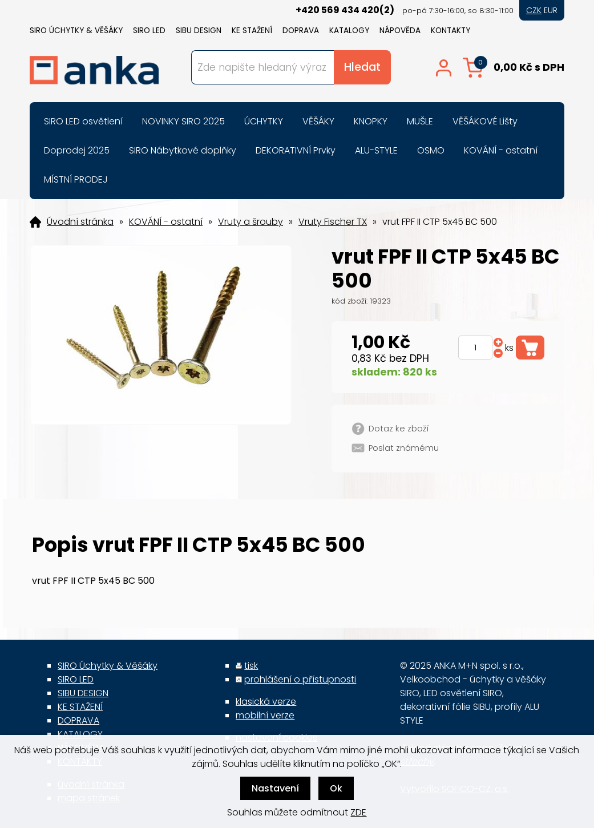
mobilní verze (265, 715)
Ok (336, 788)
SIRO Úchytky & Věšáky (76, 30)
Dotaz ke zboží (399, 428)
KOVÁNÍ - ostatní (166, 222)
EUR (550, 10)
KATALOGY (349, 30)
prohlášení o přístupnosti (300, 679)
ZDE (358, 812)
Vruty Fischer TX (332, 222)
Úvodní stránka (80, 222)
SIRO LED (149, 30)
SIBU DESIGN (198, 30)
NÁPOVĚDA (400, 30)
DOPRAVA (300, 30)
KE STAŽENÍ (252, 30)
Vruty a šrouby (250, 222)
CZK (534, 10)
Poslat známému (404, 448)
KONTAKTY (450, 30)
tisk (251, 665)
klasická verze (266, 701)
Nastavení (275, 788)
